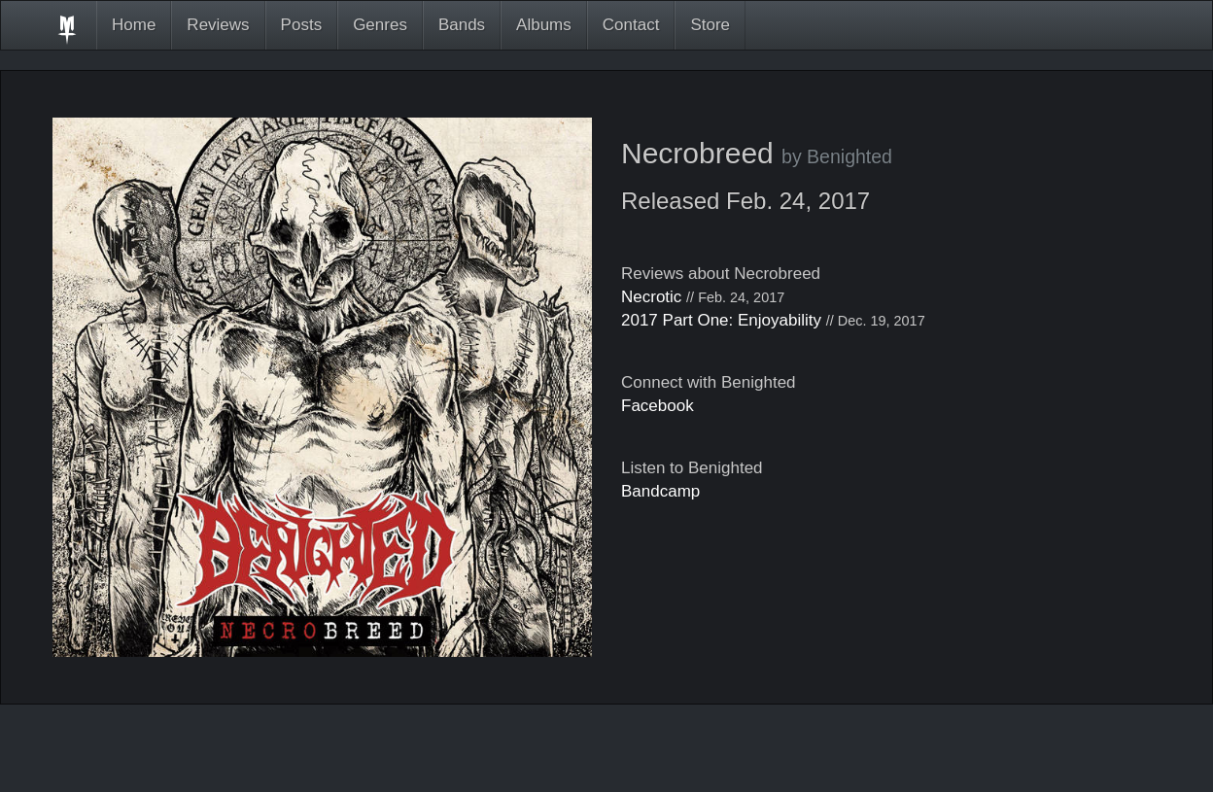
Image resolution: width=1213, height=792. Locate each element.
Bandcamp (660, 491)
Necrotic (651, 297)
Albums (544, 25)
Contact (631, 25)
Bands (461, 25)
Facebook (657, 405)
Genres (380, 25)
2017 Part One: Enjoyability (721, 320)
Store (710, 25)
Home (134, 25)
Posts (302, 25)
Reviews (218, 25)
